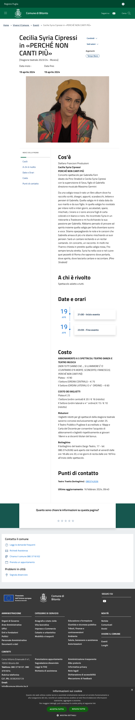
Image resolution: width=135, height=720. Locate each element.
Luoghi (104, 645)
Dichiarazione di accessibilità (82, 674)
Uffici (4, 628)
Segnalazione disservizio (47, 663)
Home (6, 25)
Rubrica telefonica (10, 674)
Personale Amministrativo (14, 640)
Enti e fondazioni (10, 632)
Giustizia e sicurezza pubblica (82, 624)
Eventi (36, 25)
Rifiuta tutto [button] (78, 709)
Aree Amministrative (11, 624)
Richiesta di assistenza (46, 670)
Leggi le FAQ (41, 666)
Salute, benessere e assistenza (83, 640)
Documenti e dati (10, 644)
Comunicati (106, 624)
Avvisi (104, 628)
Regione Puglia (11, 4)
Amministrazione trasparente (82, 659)
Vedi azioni (93, 44)
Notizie (104, 620)
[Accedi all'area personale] (123, 4)
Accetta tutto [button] (57, 709)
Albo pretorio (74, 663)
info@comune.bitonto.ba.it (15, 686)
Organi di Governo (10, 620)
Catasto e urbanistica (45, 632)
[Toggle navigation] (5, 13)
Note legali (73, 670)
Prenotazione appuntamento (49, 659)
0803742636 (92, 481)
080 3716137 (17, 667)
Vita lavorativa (42, 624)
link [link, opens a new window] (94, 703)
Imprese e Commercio (45, 628)
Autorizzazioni (75, 644)
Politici (5, 636)
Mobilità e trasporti (44, 636)
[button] (67, 715)
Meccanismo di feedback (80, 678)
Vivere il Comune (21, 25)
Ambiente (72, 636)
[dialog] (67, 703)
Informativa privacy (77, 666)
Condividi (92, 38)
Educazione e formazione (80, 620)
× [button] (132, 690)
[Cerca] (129, 13)
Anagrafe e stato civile (46, 620)
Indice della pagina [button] (31, 152)
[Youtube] (113, 13)
